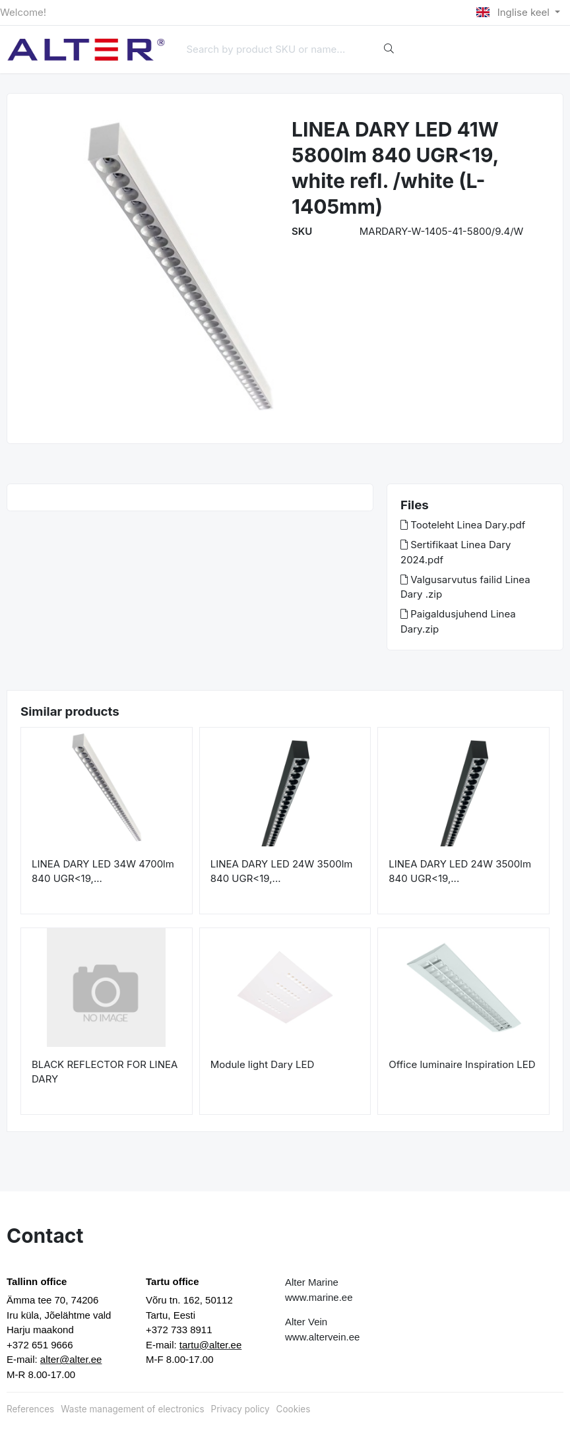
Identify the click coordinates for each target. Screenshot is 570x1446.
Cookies (293, 1409)
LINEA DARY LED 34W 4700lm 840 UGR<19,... (103, 871)
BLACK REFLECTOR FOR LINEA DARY (104, 1072)
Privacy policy (240, 1409)
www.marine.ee (319, 1297)
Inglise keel (514, 12)
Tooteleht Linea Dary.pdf (462, 525)
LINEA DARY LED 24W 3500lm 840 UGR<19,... (281, 871)
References (30, 1409)
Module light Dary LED (262, 1064)
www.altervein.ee (322, 1336)
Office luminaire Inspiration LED (462, 1064)
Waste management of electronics (132, 1409)
